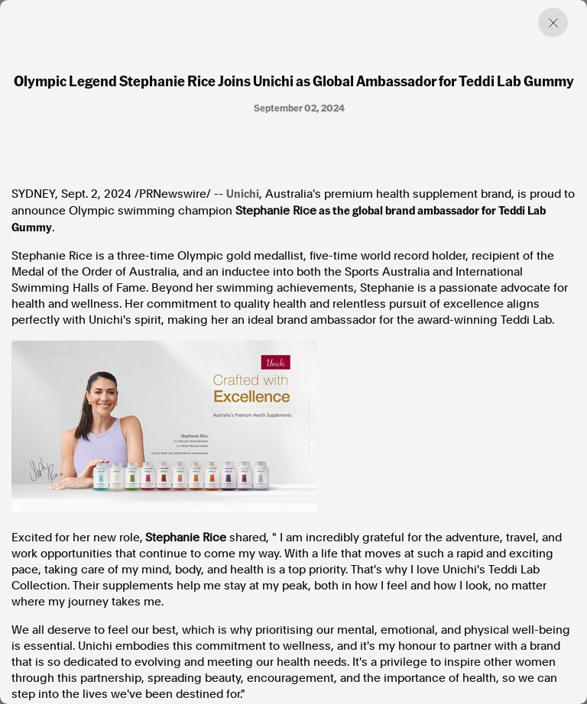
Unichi (242, 193)
